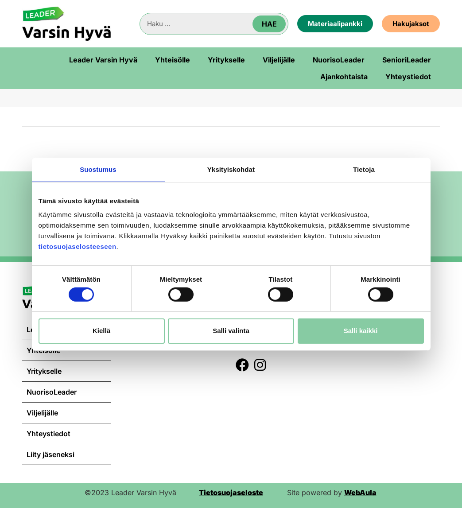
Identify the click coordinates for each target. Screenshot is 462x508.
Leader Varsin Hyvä (103, 59)
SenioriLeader (406, 59)
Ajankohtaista (344, 76)
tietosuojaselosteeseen (77, 246)
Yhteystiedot (408, 76)
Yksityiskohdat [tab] (231, 169)
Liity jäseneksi (50, 454)
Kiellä (101, 330)
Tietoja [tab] (364, 169)
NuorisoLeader (339, 59)
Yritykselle (226, 59)
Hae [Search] (269, 23)
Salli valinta (231, 330)
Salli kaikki (361, 330)
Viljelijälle (279, 59)
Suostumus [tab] (98, 169)
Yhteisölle (172, 59)
